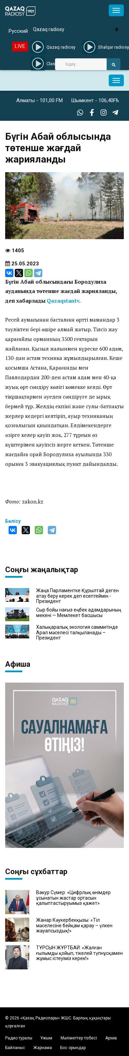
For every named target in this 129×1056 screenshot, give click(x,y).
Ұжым (46, 1038)
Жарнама (42, 1047)
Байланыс (15, 1047)
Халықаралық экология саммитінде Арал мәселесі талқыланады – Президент (77, 633)
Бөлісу (13, 521)
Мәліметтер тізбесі (79, 1038)
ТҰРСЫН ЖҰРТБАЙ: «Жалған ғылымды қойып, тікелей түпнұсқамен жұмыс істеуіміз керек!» (79, 953)
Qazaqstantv (63, 300)
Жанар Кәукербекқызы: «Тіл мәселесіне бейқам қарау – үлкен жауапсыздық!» (74, 925)
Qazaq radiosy (48, 29)
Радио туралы (18, 1038)
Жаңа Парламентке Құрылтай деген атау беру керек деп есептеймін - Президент (77, 596)
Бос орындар (73, 1047)
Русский (18, 31)
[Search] (81, 64)
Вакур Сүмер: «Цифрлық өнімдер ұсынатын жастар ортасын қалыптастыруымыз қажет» (73, 898)
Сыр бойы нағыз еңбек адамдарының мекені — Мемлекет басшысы (78, 612)
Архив (111, 1038)
